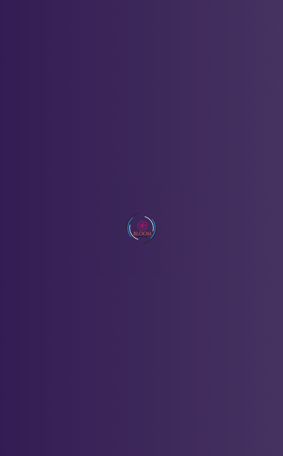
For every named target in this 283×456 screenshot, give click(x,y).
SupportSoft (179, 443)
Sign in (226, 11)
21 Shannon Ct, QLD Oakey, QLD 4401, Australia (55, 407)
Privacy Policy (122, 409)
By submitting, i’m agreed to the (144, 218)
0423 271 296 (35, 402)
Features (120, 10)
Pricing (138, 10)
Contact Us (159, 10)
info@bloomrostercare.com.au (46, 397)
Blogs (178, 10)
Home (82, 10)
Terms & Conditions (126, 415)
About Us (100, 10)
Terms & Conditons (162, 218)
